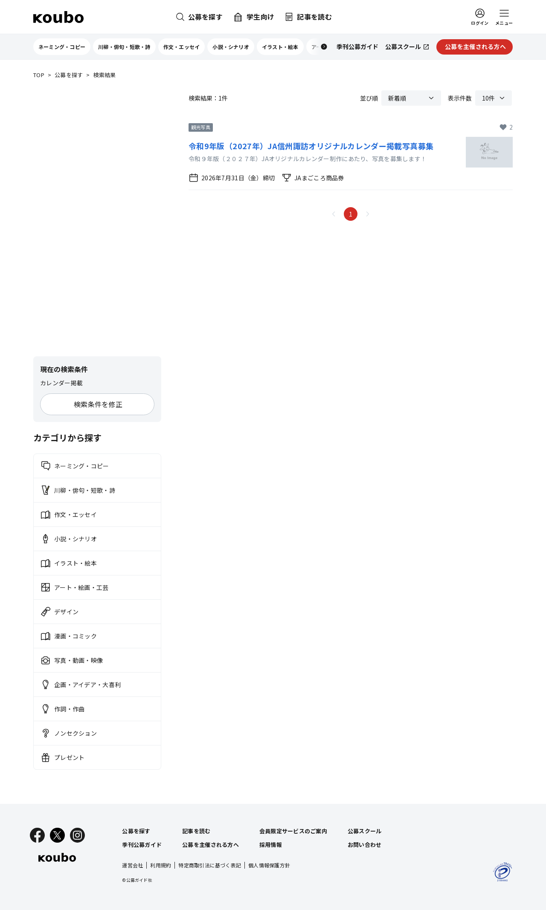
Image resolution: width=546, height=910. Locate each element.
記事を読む (196, 831)
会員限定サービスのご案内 (293, 831)
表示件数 (460, 98)
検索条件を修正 (98, 404)
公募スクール (365, 831)
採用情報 (270, 845)
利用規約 (160, 865)
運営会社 (132, 865)
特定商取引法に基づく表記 (209, 865)
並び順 (369, 98)
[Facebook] (37, 835)
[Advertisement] (97, 218)
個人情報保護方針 (269, 865)
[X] (57, 835)
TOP (38, 75)
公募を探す (69, 75)
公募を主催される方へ (210, 845)
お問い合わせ (365, 845)
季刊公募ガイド (142, 845)
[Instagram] (77, 835)
